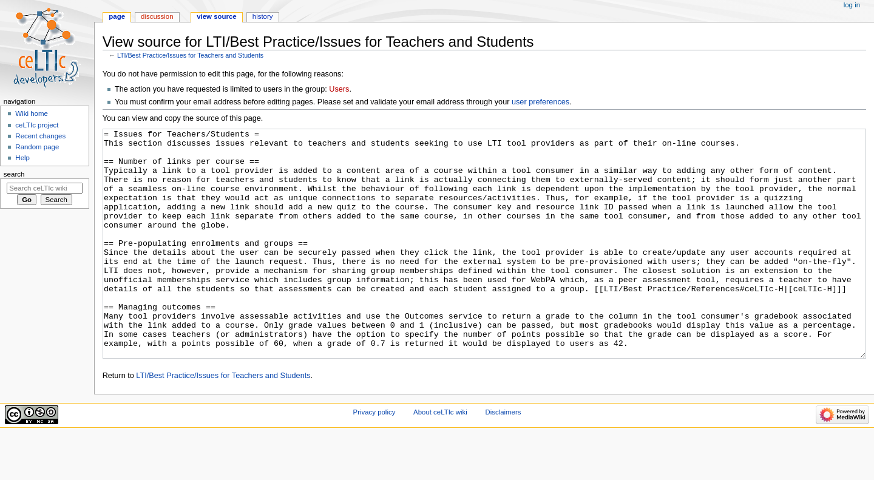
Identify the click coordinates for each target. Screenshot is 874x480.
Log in (852, 4)
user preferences (540, 102)
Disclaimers (503, 457)
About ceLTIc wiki (440, 457)
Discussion (157, 16)
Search (14, 174)
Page (117, 16)
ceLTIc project (36, 125)
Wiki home (31, 113)
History (262, 16)
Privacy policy (374, 457)
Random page (37, 146)
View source (217, 16)
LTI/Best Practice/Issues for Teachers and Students (190, 55)
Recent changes (40, 136)
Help (22, 157)
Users (339, 89)
